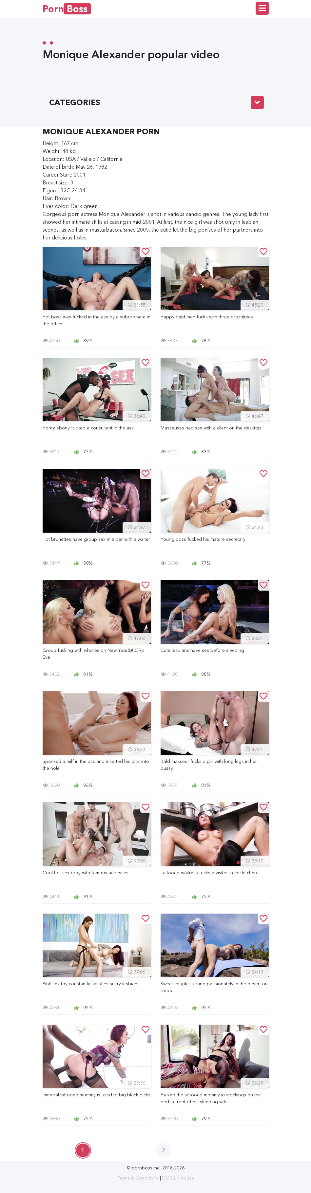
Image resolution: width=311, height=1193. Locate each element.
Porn (67, 8)
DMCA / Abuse (178, 1178)
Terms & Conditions (138, 1178)
